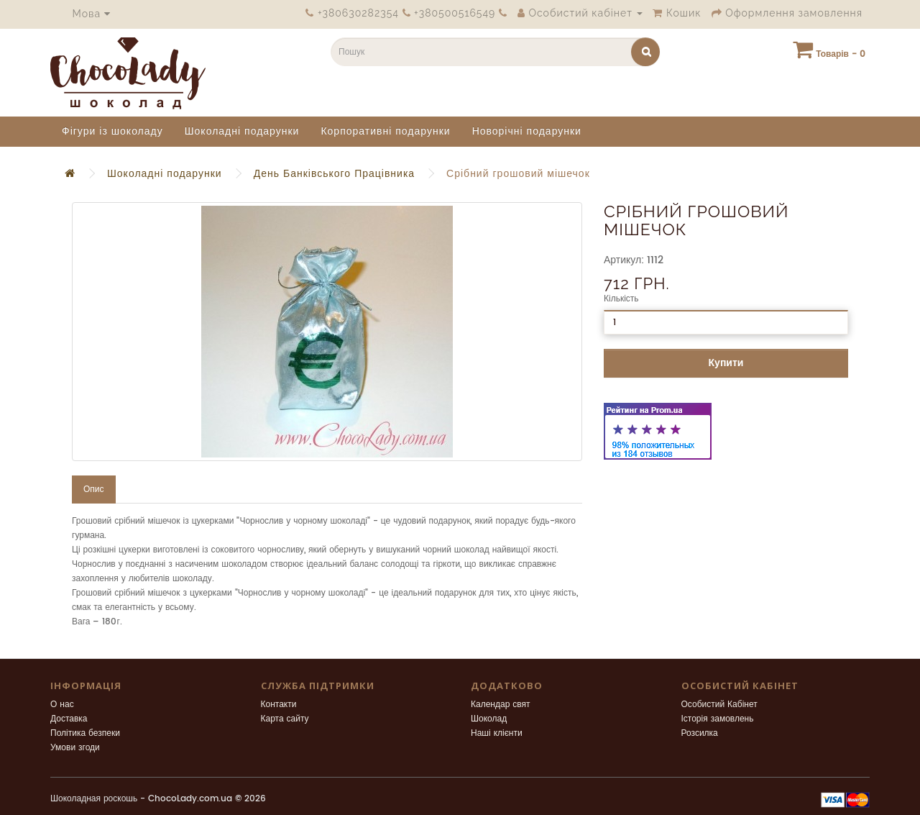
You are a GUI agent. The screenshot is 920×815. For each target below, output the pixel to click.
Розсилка (699, 733)
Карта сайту (285, 719)
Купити (726, 363)
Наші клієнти (497, 733)
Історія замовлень (717, 719)
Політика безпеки (85, 733)
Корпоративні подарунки (385, 131)
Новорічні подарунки (526, 131)
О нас (62, 704)
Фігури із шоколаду (112, 131)
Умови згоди (75, 748)
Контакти (279, 704)
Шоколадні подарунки (242, 131)
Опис (93, 489)
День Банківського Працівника (334, 173)
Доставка (69, 719)
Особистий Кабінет (719, 704)
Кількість (621, 299)
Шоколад (489, 719)
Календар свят (500, 704)
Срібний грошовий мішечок (518, 173)
